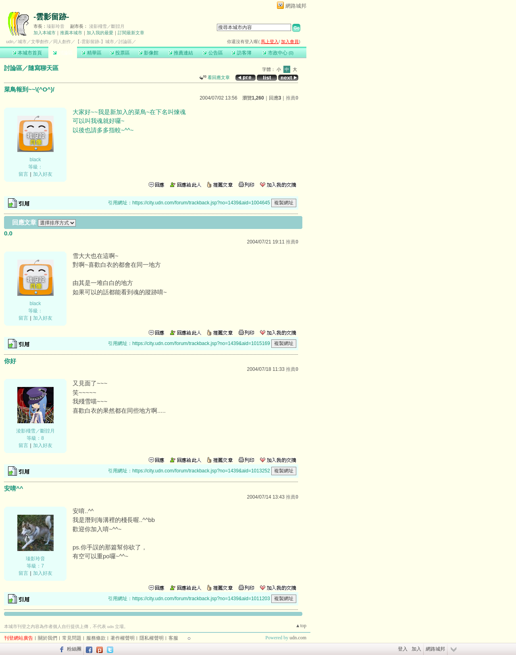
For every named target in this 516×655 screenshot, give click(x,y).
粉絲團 (74, 649)
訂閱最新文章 (131, 32)
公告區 (213, 53)
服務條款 (96, 638)
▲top (300, 625)
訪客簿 (241, 53)
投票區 (120, 53)
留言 (23, 174)
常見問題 (71, 638)
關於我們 (47, 638)
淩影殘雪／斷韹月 (107, 26)
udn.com (297, 637)
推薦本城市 (71, 32)
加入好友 (42, 174)
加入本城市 (44, 32)
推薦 (292, 98)
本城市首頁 (27, 53)
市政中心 (277, 53)
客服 (173, 638)
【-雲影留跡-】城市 (94, 41)
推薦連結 (181, 53)
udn (9, 41)
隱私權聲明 (151, 638)
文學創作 (40, 41)
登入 (403, 649)
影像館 (148, 53)
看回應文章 (215, 77)
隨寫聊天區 (43, 67)
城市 (22, 41)
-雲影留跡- (51, 16)
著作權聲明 (122, 638)
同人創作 (62, 41)
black (35, 159)
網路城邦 (295, 6)
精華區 (91, 53)
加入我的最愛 (100, 32)
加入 (416, 649)
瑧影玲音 (55, 26)
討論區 (63, 53)
